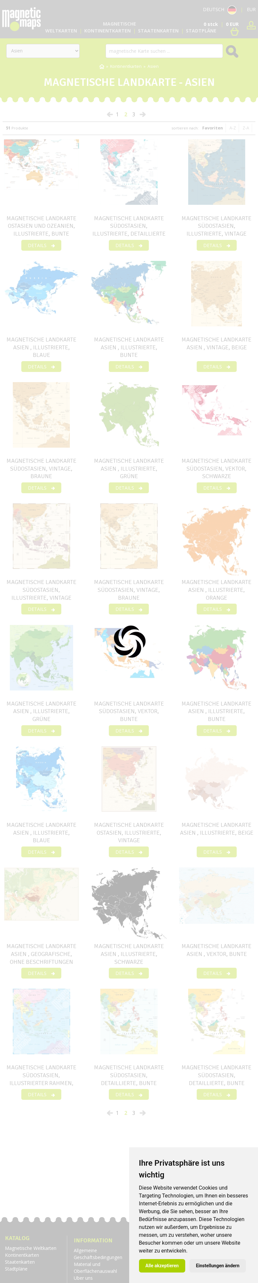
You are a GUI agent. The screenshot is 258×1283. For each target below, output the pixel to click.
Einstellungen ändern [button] (218, 1265)
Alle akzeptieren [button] (162, 1265)
